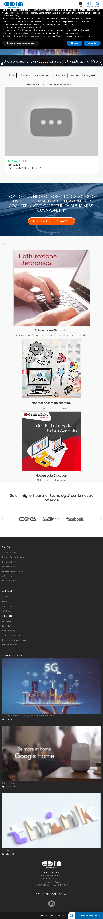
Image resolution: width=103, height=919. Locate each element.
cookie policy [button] (13, 15)
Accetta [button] (92, 43)
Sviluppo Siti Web (10, 562)
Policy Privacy (8, 626)
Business (25, 75)
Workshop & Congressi (83, 75)
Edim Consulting (47, 916)
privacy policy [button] (72, 33)
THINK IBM (8, 850)
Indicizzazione (9, 581)
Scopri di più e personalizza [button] (20, 43)
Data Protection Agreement (14, 640)
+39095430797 (63, 885)
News (4, 602)
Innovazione (41, 75)
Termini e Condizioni (11, 636)
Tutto (12, 75)
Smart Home (9, 783)
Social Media (59, 75)
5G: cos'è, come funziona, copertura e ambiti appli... (29, 716)
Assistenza (7, 607)
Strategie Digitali (10, 553)
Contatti (6, 611)
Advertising (7, 576)
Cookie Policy (8, 631)
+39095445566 (44, 885)
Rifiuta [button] (74, 43)
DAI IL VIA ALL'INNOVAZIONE (51, 221)
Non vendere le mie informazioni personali (21, 27)
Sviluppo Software (10, 567)
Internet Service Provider (13, 557)
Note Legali (7, 622)
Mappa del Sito (9, 645)
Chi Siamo (7, 597)
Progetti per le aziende (12, 571)
